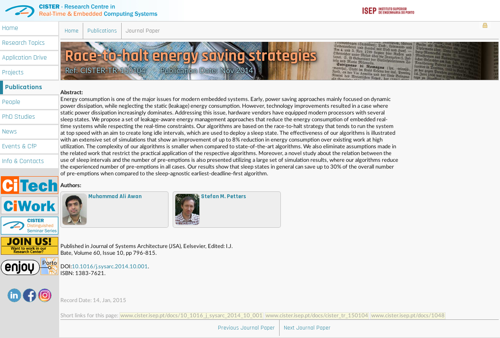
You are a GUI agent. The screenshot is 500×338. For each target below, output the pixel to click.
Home (10, 28)
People (11, 102)
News (9, 131)
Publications (23, 87)
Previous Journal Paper (246, 328)
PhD (18, 116)
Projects (13, 72)
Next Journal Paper (307, 328)
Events (19, 146)
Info (23, 161)
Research (23, 42)
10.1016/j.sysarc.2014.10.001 (110, 267)
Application (24, 57)
